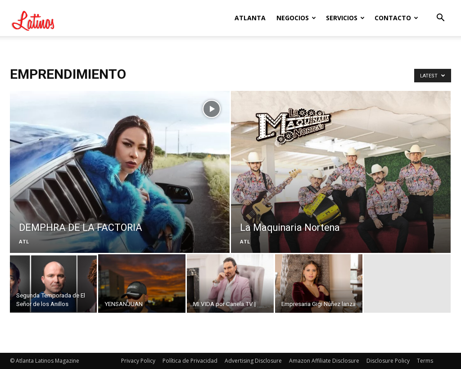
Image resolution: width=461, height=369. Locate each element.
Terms (425, 360)
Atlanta (250, 18)
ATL (24, 241)
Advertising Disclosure (253, 360)
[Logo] (50, 18)
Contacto (396, 18)
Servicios (345, 18)
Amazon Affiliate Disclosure (324, 360)
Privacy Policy (138, 360)
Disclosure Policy (388, 360)
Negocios (296, 18)
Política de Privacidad (190, 360)
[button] (440, 18)
